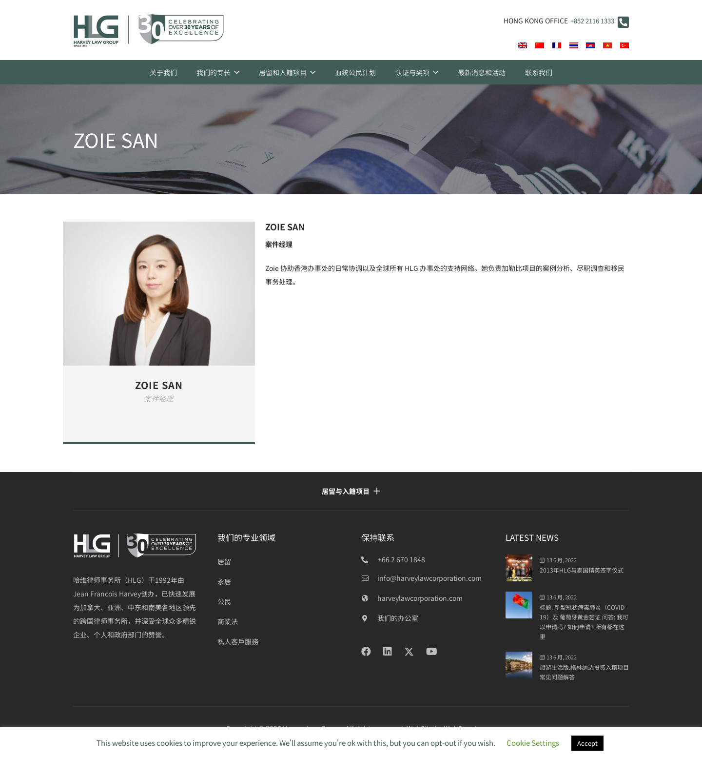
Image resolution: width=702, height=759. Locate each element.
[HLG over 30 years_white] (135, 545)
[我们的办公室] (369, 618)
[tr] (624, 45)
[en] (522, 45)
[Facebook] (366, 651)
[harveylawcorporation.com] (369, 598)
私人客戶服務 (237, 641)
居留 (224, 561)
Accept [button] (587, 743)
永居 (224, 581)
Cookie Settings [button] (533, 743)
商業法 (227, 621)
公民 (224, 601)
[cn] (539, 45)
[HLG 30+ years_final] (148, 30)
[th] (573, 45)
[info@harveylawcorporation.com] (369, 578)
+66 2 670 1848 (401, 559)
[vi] (607, 45)
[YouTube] (431, 651)
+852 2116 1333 (592, 20)
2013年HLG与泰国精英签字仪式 (582, 570)
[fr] (556, 45)
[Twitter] (409, 652)
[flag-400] (590, 45)
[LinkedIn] (387, 651)
